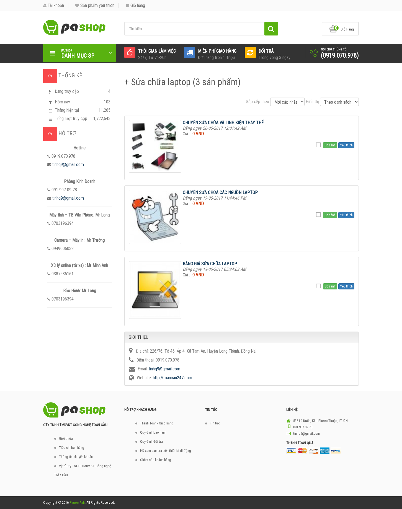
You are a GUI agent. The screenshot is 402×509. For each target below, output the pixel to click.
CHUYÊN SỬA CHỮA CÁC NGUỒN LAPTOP (220, 192)
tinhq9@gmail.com (68, 164)
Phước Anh (77, 502)
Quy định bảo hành (153, 432)
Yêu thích (346, 145)
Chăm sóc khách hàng (155, 460)
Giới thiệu (66, 438)
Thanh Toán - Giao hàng (156, 423)
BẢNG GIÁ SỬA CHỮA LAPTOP (210, 263)
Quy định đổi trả (151, 441)
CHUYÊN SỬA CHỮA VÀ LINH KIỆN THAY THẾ (223, 122)
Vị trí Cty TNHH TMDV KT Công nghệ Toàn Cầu (82, 470)
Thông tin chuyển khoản (76, 457)
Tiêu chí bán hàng (71, 448)
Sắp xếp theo (257, 101)
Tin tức (215, 423)
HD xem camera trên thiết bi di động (165, 451)
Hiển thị (312, 101)
